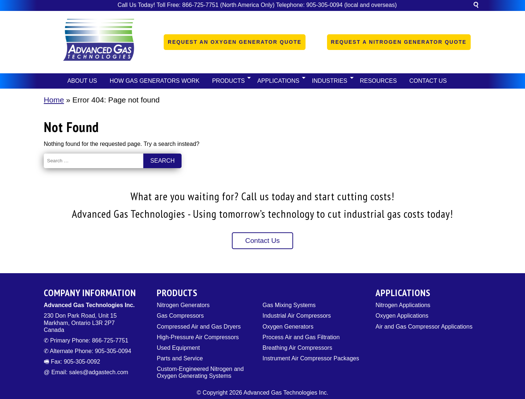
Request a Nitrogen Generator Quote (399, 42)
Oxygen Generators (288, 327)
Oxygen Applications (402, 316)
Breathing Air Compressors (297, 348)
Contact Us (262, 240)
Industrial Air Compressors (296, 316)
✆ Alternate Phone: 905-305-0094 (87, 351)
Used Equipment (178, 348)
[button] (476, 6)
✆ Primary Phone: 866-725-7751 (86, 340)
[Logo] (98, 42)
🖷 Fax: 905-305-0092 (72, 362)
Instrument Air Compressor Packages (310, 358)
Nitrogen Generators (183, 305)
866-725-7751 (200, 5)
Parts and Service (180, 358)
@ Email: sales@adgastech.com (86, 372)
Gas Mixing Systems (289, 305)
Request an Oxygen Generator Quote (235, 42)
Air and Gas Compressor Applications (424, 327)
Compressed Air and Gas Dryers (199, 327)
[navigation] (262, 81)
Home (54, 100)
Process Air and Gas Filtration (301, 337)
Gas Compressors (180, 316)
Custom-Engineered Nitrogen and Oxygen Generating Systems (200, 372)
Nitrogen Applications (403, 305)
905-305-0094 (324, 5)
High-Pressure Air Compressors (198, 337)
